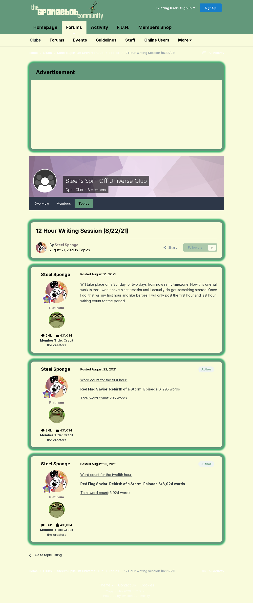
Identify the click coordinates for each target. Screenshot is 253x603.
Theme (106, 585)
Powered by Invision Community (126, 596)
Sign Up (210, 8)
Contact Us (127, 585)
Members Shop (154, 27)
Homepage (45, 27)
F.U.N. (123, 27)
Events (80, 40)
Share (170, 247)
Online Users (156, 40)
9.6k (46, 335)
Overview (42, 203)
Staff (130, 40)
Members (64, 203)
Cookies (147, 585)
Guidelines (106, 40)
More (185, 40)
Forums (74, 29)
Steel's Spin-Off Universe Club (106, 180)
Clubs (35, 40)
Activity (99, 27)
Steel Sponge (55, 274)
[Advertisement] (89, 114)
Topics (83, 203)
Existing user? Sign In (175, 8)
